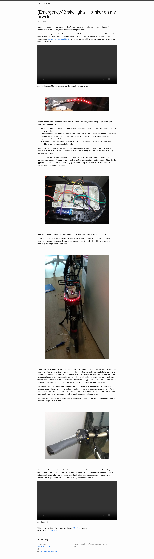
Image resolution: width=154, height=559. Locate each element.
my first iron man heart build (58, 39)
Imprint (76, 549)
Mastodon (53, 530)
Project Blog (44, 3)
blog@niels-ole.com (44, 546)
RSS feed (76, 528)
